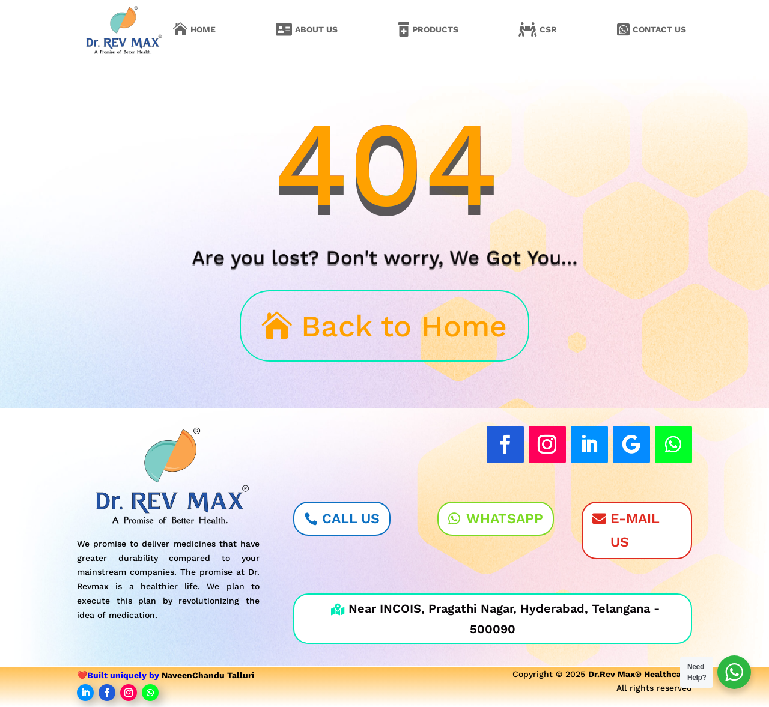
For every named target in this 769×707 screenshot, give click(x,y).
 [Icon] (403, 29)
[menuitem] (194, 29)
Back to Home (404, 326)
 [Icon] (180, 29)
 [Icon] (623, 29)
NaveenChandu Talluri (208, 675)
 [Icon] (527, 29)
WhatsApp (504, 519)
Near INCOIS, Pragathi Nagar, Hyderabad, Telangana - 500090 (495, 618)
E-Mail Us (635, 530)
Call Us (351, 519)
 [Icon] (284, 29)
